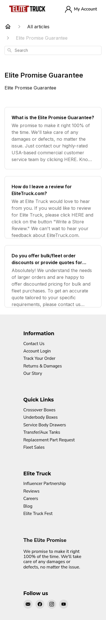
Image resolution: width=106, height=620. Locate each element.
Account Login (37, 351)
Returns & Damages (42, 366)
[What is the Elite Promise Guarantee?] (53, 138)
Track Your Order (39, 358)
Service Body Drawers (44, 425)
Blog (28, 506)
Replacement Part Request (49, 440)
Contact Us (34, 344)
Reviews (31, 491)
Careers (30, 498)
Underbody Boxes (40, 417)
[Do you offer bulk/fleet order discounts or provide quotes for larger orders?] (53, 276)
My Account (81, 9)
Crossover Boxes (39, 410)
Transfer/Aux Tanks (41, 432)
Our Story (32, 373)
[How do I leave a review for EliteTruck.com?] (53, 207)
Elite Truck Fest (38, 513)
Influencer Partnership (44, 483)
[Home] (8, 26)
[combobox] (53, 50)
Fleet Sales (34, 447)
